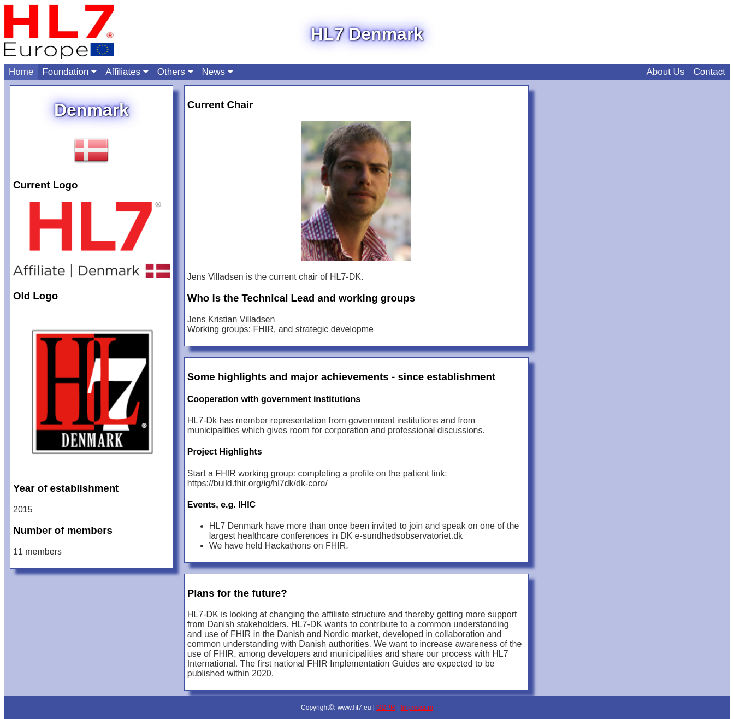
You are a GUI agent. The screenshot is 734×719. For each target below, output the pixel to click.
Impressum (417, 707)
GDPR (385, 707)
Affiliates (127, 72)
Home (21, 72)
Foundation (69, 72)
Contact (709, 72)
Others (175, 72)
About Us (665, 72)
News (217, 72)
